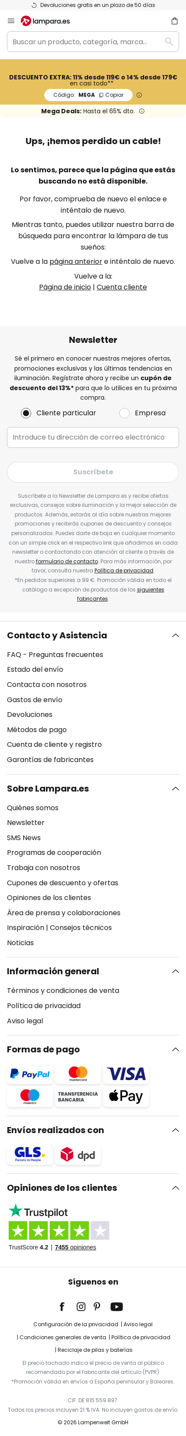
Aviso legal (25, 1021)
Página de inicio (65, 287)
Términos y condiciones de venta (63, 991)
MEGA (88, 95)
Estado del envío (35, 669)
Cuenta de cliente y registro (54, 744)
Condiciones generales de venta (63, 1337)
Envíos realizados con (55, 1130)
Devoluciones (29, 715)
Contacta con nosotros (47, 685)
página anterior (75, 261)
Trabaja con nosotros (43, 868)
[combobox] (93, 41)
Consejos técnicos (81, 928)
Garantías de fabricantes (50, 760)
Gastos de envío (34, 700)
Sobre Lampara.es (48, 788)
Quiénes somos (33, 808)
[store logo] (50, 20)
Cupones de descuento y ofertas (62, 883)
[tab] (93, 697)
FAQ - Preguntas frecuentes (55, 655)
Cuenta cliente (122, 287)
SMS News (24, 838)
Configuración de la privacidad (75, 1324)
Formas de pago (43, 1049)
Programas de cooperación (54, 853)
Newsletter (26, 823)
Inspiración (25, 928)
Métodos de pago (37, 730)
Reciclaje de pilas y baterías (95, 1350)
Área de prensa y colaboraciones (64, 913)
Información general (53, 971)
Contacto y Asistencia (57, 635)
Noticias (20, 943)
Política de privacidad (124, 570)
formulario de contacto (67, 561)
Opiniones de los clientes (49, 898)
